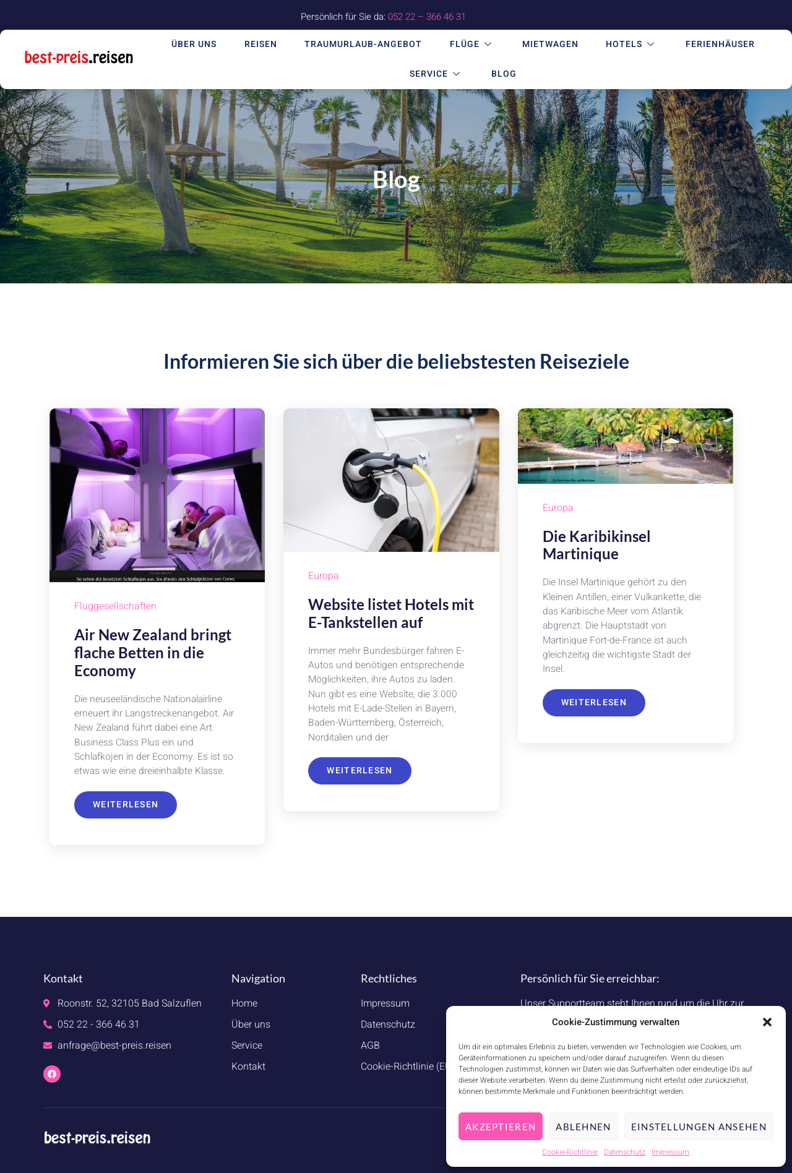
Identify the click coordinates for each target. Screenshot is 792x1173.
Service (441, 74)
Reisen (268, 44)
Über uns (205, 44)
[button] (767, 1022)
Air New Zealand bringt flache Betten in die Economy (152, 652)
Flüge (474, 44)
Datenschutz (624, 1152)
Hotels (629, 44)
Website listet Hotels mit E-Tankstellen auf (391, 613)
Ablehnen (583, 1126)
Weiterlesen (125, 807)
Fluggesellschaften (115, 606)
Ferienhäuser (714, 44)
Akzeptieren (500, 1126)
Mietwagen (550, 44)
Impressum (670, 1152)
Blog (505, 74)
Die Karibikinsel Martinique (597, 545)
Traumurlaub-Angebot (369, 44)
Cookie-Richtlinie (570, 1152)
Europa (323, 576)
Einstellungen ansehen (699, 1126)
